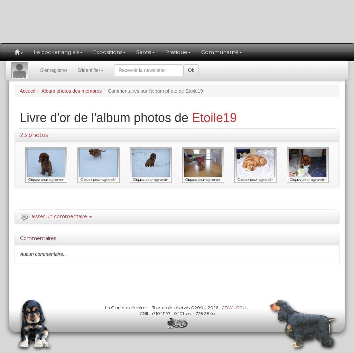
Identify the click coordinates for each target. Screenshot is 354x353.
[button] (18, 52)
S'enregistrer (53, 70)
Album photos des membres (71, 91)
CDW (227, 307)
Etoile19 (214, 118)
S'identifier (91, 70)
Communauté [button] (221, 52)
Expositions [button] (109, 52)
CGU (241, 307)
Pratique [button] (178, 52)
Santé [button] (145, 52)
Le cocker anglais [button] (58, 52)
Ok (191, 70)
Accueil (27, 91)
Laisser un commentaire (60, 216)
